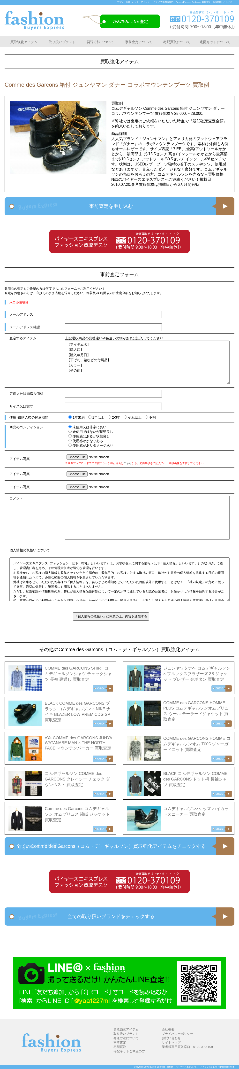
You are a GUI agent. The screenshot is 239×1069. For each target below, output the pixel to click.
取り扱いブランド (62, 42)
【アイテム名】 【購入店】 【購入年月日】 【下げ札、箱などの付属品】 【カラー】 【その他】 (147, 362)
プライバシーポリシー (177, 1034)
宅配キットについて (215, 42)
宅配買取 (119, 1047)
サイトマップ (171, 1042)
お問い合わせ (171, 1038)
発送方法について (100, 42)
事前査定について (138, 42)
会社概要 (168, 1029)
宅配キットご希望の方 (129, 1051)
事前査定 (119, 1042)
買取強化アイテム (23, 42)
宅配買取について (176, 42)
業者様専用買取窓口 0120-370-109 (187, 1047)
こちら (128, 463)
